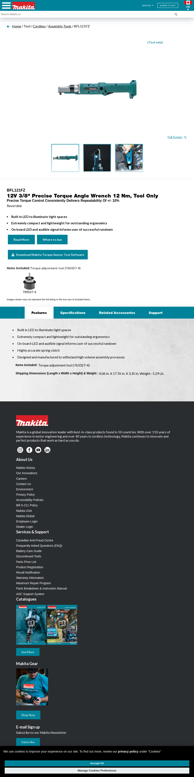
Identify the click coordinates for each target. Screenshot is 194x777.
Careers (21, 478)
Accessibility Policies (29, 500)
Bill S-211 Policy (27, 505)
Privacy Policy (25, 494)
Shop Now (28, 715)
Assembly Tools (59, 26)
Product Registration (29, 567)
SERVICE (148, 5)
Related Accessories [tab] (117, 313)
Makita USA (24, 510)
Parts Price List (26, 562)
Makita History (25, 467)
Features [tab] (39, 313)
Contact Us (23, 484)
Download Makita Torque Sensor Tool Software (47, 254)
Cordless (39, 26)
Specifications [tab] (72, 313)
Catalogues (26, 599)
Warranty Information (30, 578)
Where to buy (52, 239)
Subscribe (28, 742)
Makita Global (25, 516)
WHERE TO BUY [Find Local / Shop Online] (168, 5)
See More (27, 652)
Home (16, 26)
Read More (21, 239)
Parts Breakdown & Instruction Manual (41, 588)
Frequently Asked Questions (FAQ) (39, 545)
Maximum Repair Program (33, 583)
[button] (188, 5)
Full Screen (177, 137)
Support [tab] (156, 313)
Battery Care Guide (29, 551)
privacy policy (128, 751)
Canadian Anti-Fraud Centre (34, 540)
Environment (24, 489)
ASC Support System (30, 594)
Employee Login (26, 521)
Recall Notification (28, 572)
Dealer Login (24, 526)
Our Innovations (26, 473)
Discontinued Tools (28, 556)
